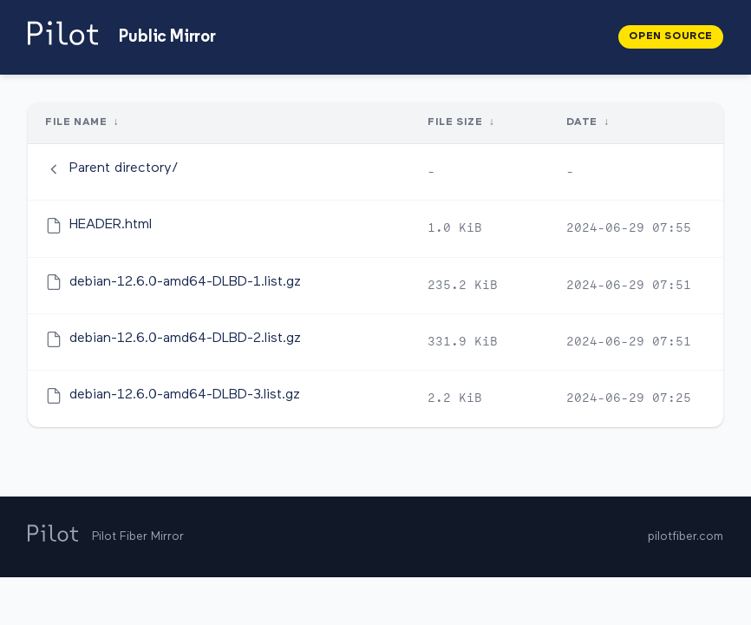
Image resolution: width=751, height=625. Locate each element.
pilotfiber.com (685, 536)
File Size (455, 122)
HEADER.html (110, 225)
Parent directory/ (124, 168)
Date (581, 122)
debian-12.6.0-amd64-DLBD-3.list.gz (184, 395)
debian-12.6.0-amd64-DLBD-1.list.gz (185, 282)
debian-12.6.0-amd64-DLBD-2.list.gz (185, 338)
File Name (76, 122)
